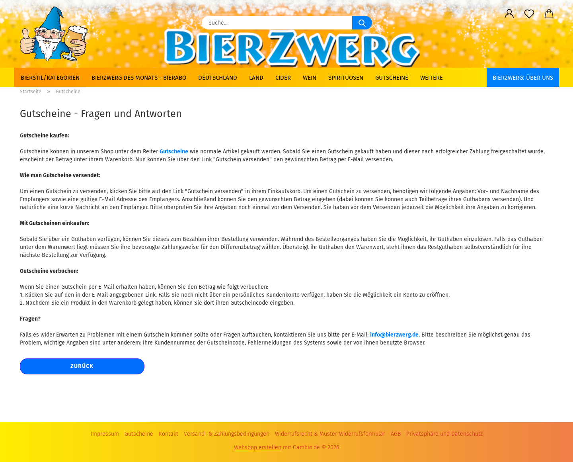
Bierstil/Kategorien (50, 77)
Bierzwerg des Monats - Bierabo (139, 77)
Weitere (431, 77)
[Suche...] (362, 22)
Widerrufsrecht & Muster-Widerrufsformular (330, 434)
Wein (309, 77)
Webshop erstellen (257, 447)
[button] (509, 14)
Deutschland (217, 77)
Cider (283, 77)
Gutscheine (391, 77)
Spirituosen (345, 77)
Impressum (105, 434)
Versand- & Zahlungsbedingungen (226, 434)
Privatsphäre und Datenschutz (444, 434)
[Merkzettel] (529, 14)
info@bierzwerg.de (394, 334)
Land (256, 77)
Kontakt (168, 434)
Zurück (82, 366)
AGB (396, 434)
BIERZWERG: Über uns (523, 77)
